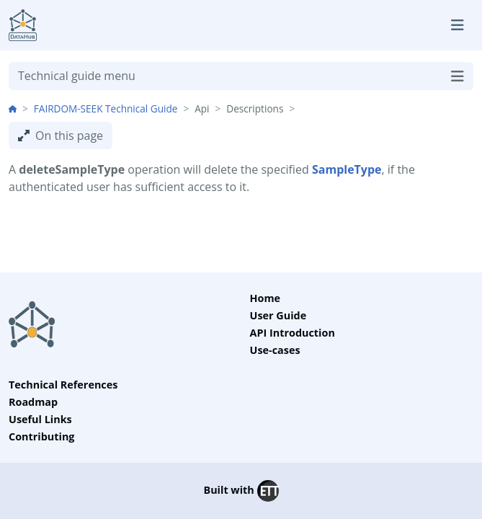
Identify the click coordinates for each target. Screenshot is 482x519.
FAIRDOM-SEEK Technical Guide (106, 108)
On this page (60, 135)
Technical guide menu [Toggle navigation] (241, 76)
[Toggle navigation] (457, 25)
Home (265, 298)
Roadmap (33, 402)
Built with (240, 491)
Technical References (63, 384)
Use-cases (275, 350)
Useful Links (40, 419)
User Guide (278, 315)
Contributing (42, 436)
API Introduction (292, 333)
